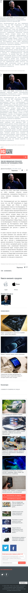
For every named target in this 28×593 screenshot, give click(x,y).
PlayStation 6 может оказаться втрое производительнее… (18, 521)
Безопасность (7, 271)
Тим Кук (1, 1)
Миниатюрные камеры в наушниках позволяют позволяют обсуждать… (19, 539)
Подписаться (22, 562)
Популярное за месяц (14, 498)
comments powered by (10, 389)
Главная (13, 165)
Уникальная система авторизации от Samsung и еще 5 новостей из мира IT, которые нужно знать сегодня (11, 376)
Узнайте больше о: (7, 293)
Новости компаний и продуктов (11, 278)
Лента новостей (5, 165)
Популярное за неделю (14, 495)
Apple (11, 17)
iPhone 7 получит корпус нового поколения (12, 354)
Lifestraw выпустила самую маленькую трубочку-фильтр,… (17, 513)
